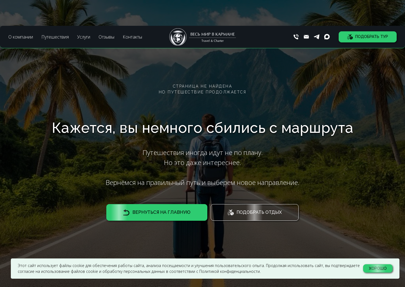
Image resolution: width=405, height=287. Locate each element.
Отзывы (106, 11)
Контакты (132, 11)
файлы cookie (71, 265)
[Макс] (326, 11)
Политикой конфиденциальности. (230, 271)
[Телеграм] (316, 11)
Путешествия (55, 11)
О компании (20, 11)
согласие (26, 271)
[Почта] (306, 11)
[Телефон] (296, 11)
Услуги (83, 11)
